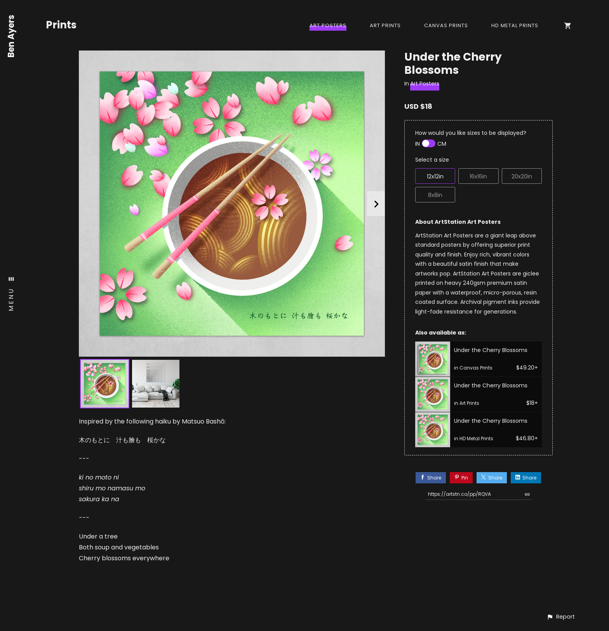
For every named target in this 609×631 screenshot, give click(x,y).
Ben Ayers (11, 36)
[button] (560, 617)
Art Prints (385, 25)
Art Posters (328, 25)
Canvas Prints (446, 25)
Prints (61, 25)
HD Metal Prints (514, 25)
